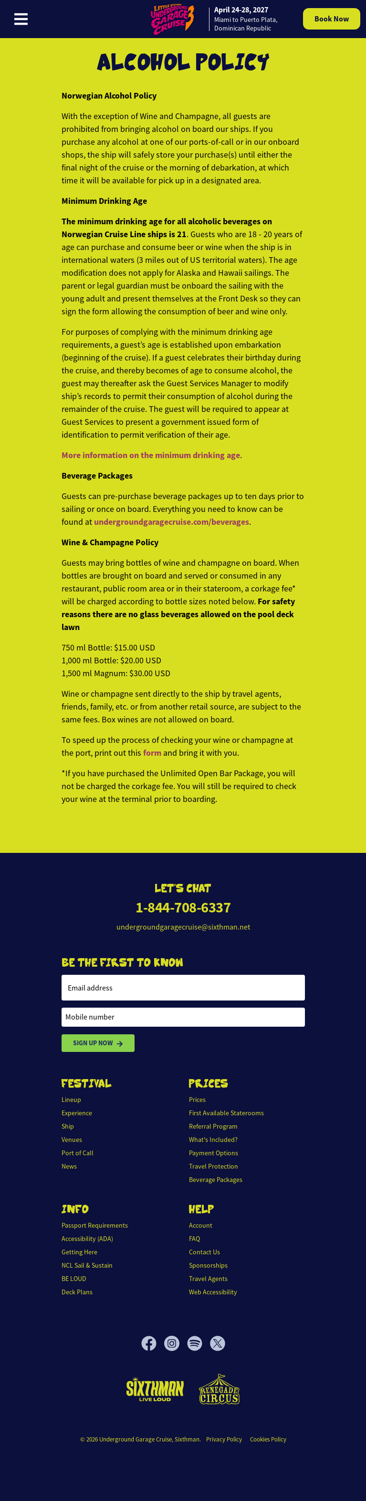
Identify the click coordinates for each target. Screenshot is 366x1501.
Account (200, 1225)
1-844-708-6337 (183, 907)
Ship (68, 1126)
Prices (197, 1099)
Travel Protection (213, 1166)
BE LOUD (74, 1278)
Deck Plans (77, 1292)
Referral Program (213, 1126)
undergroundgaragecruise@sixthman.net (183, 927)
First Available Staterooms (226, 1113)
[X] (217, 1343)
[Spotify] (198, 1343)
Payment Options (213, 1153)
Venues (72, 1139)
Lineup (71, 1099)
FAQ (194, 1238)
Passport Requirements (95, 1225)
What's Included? (213, 1139)
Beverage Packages (215, 1179)
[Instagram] (175, 1343)
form (152, 753)
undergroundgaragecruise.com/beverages (171, 522)
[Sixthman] (155, 1389)
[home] (212, 19)
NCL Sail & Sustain (87, 1265)
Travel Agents (208, 1278)
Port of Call (78, 1153)
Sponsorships (208, 1265)
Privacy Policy (224, 1439)
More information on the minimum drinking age (151, 455)
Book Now (331, 19)
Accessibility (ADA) (87, 1238)
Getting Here (79, 1252)
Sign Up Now (98, 1043)
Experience (77, 1113)
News (69, 1166)
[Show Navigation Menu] (21, 19)
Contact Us (204, 1252)
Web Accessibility (213, 1292)
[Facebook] (152, 1343)
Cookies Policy (268, 1439)
